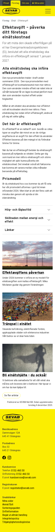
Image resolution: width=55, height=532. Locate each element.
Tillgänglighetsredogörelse (16, 522)
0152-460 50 (17, 470)
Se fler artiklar (11, 395)
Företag (15, 3)
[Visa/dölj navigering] (48, 11)
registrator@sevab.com (22, 488)
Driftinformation (10, 511)
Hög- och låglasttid (18, 209)
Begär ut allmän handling (14, 515)
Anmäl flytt (7, 504)
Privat (6, 3)
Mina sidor (39, 3)
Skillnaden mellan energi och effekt (24, 220)
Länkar (9, 230)
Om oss (25, 3)
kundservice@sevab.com (23, 477)
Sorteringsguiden (11, 508)
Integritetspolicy (10, 518)
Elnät (13, 20)
